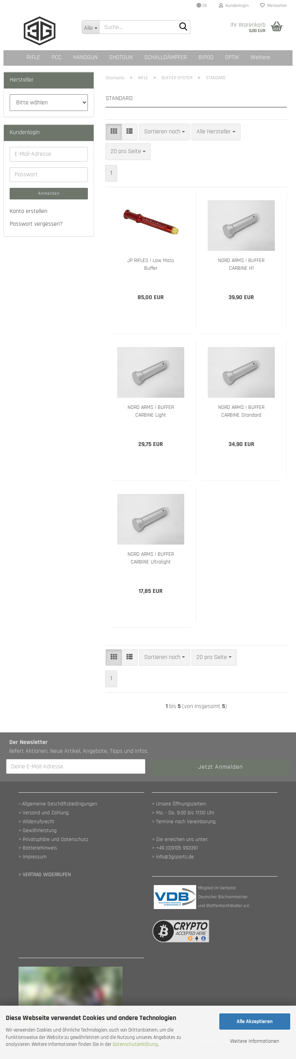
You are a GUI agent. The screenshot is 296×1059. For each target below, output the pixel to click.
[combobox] (164, 132)
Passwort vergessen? (36, 224)
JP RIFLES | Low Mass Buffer (150, 264)
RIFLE (33, 57)
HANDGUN (85, 57)
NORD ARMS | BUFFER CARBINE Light (151, 411)
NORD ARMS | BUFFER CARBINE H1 (241, 264)
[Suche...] (90, 27)
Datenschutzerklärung (135, 1044)
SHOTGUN (121, 57)
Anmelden (49, 193)
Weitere (260, 57)
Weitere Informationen (254, 1041)
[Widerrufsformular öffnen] (44, 874)
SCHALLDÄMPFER (165, 57)
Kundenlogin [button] (234, 6)
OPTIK (232, 57)
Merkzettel (273, 6)
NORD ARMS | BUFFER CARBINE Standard (241, 411)
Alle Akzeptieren (254, 1021)
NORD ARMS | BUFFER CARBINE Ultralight (151, 558)
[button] (202, 6)
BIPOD (206, 57)
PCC (57, 57)
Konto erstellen (28, 211)
